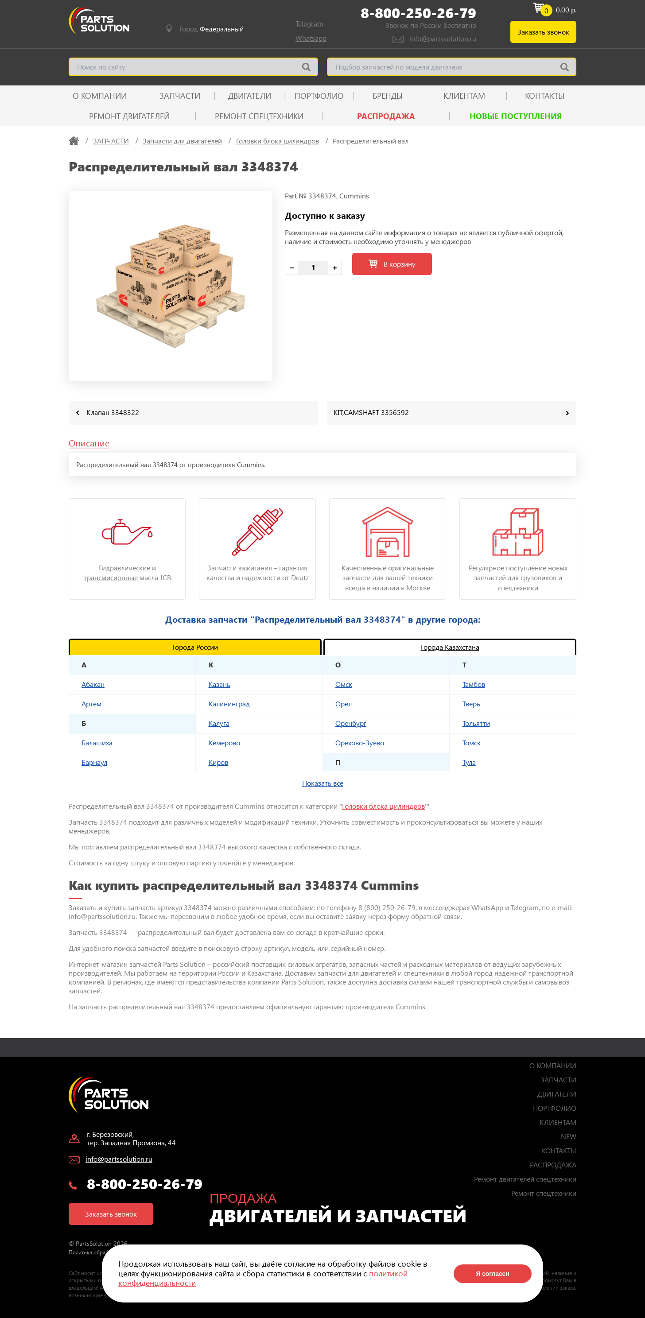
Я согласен (492, 1273)
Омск (343, 683)
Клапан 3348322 (112, 412)
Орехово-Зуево (359, 742)
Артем (91, 703)
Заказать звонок (543, 31)
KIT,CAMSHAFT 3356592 (371, 412)
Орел (343, 703)
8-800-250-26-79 (418, 13)
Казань (219, 683)
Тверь (471, 703)
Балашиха (97, 742)
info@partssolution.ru (442, 38)
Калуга (219, 722)
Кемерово (224, 742)
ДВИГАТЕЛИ (249, 95)
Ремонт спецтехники (259, 116)
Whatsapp (310, 38)
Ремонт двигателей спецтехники (525, 1178)
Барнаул (94, 761)
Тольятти (476, 722)
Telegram (309, 23)
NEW (568, 1135)
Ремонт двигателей (129, 116)
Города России (195, 646)
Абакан (93, 683)
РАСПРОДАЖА (386, 116)
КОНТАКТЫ (544, 95)
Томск (471, 742)
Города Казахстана (450, 646)
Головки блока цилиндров (383, 805)
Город (211, 28)
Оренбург (350, 722)
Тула (469, 761)
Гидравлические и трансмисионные (120, 571)
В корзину (392, 263)
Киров (218, 761)
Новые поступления (516, 116)
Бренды (388, 95)
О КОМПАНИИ (100, 95)
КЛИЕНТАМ (464, 95)
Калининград (229, 703)
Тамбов (473, 683)
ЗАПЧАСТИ (179, 95)
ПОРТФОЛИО (319, 95)
